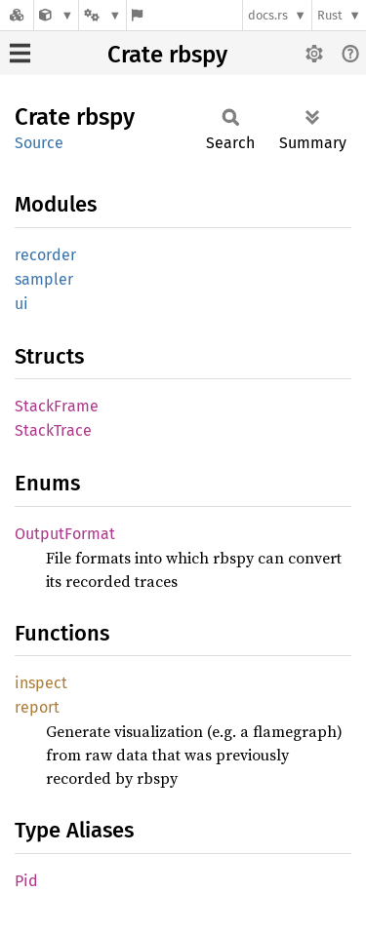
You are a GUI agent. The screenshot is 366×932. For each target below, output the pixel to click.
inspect (41, 683)
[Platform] (102, 15)
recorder (45, 255)
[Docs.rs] (16, 15)
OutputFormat (65, 533)
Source (39, 143)
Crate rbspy (167, 54)
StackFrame (57, 406)
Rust (330, 15)
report (37, 707)
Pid (26, 881)
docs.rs (268, 15)
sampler (44, 279)
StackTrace (53, 430)
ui (21, 303)
